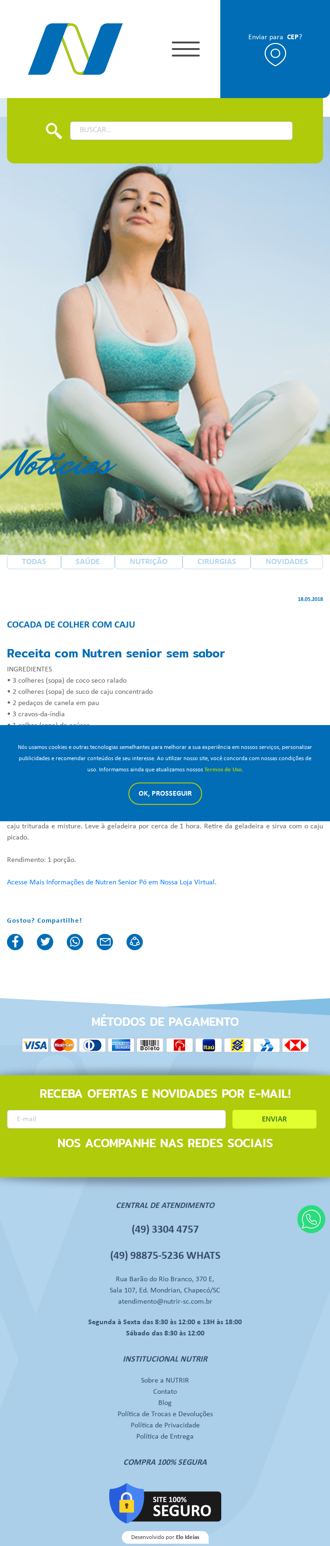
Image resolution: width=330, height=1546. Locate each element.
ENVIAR (274, 1119)
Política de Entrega (165, 1436)
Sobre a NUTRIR (165, 1380)
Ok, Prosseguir (165, 794)
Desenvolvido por (165, 1537)
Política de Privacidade (165, 1425)
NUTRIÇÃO (149, 562)
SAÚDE (88, 562)
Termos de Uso (223, 770)
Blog (165, 1403)
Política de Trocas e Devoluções (165, 1414)
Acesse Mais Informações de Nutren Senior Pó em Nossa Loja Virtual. (112, 882)
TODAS (34, 562)
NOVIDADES (287, 562)
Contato (165, 1392)
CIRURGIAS (216, 562)
